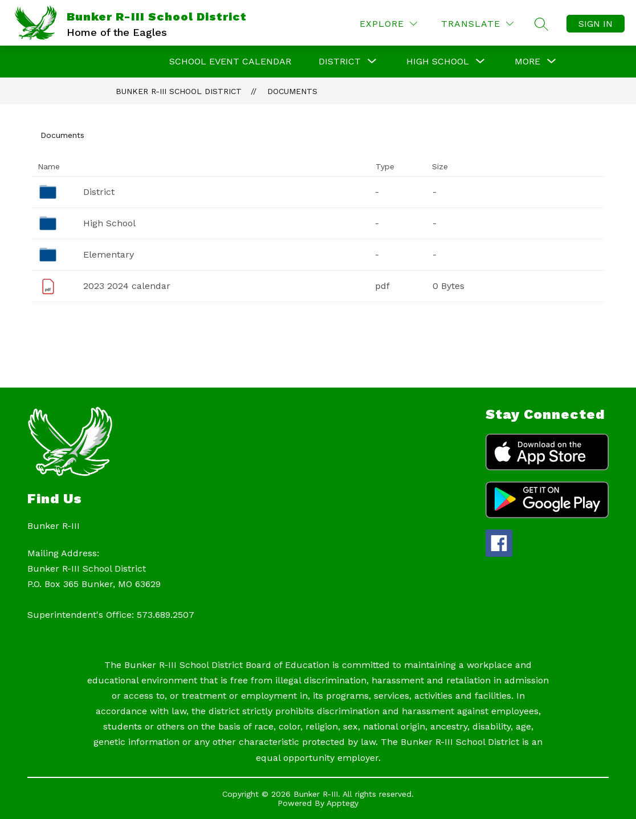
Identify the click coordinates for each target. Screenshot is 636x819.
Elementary (108, 254)
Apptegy (342, 803)
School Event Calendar (230, 61)
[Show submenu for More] (527, 61)
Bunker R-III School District (179, 91)
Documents (292, 91)
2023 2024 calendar (126, 285)
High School (109, 223)
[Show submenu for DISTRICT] (340, 61)
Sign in (595, 23)
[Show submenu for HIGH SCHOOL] (437, 61)
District (99, 191)
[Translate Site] (477, 24)
